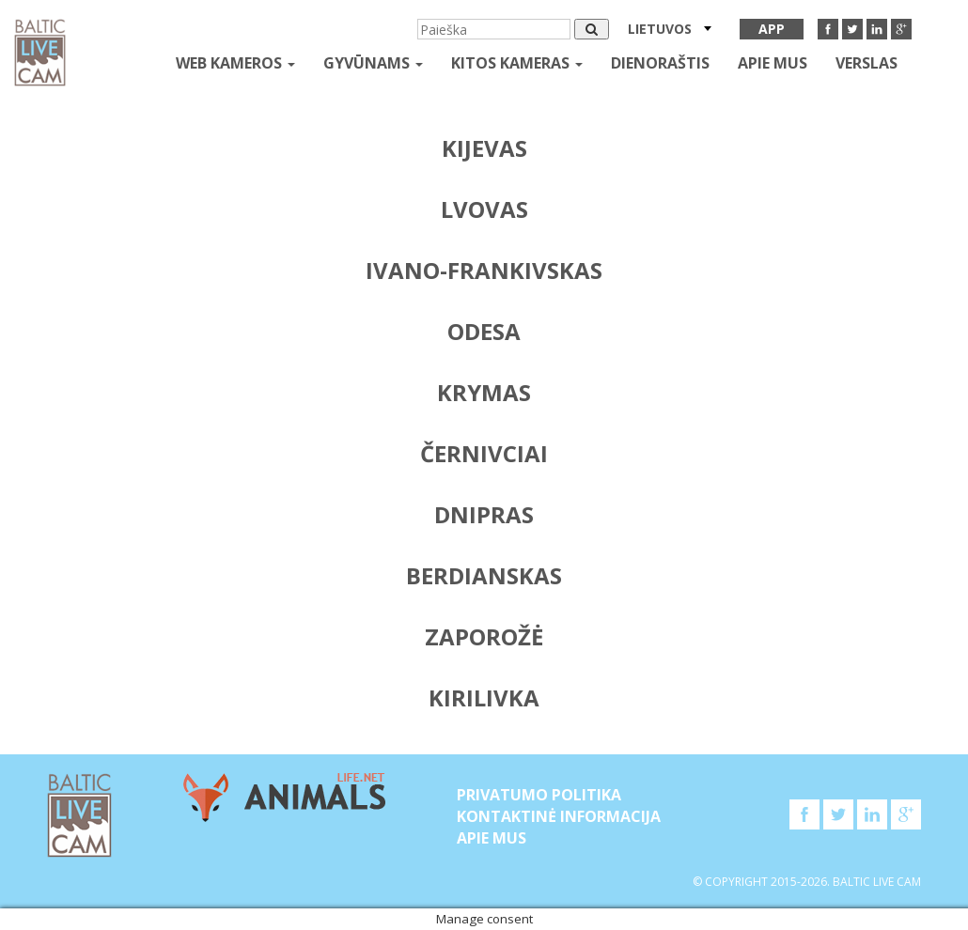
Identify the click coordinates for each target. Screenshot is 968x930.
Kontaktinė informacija (559, 816)
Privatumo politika (539, 794)
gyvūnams (373, 63)
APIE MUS (772, 63)
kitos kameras (517, 63)
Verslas (866, 63)
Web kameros (235, 63)
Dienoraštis (660, 63)
